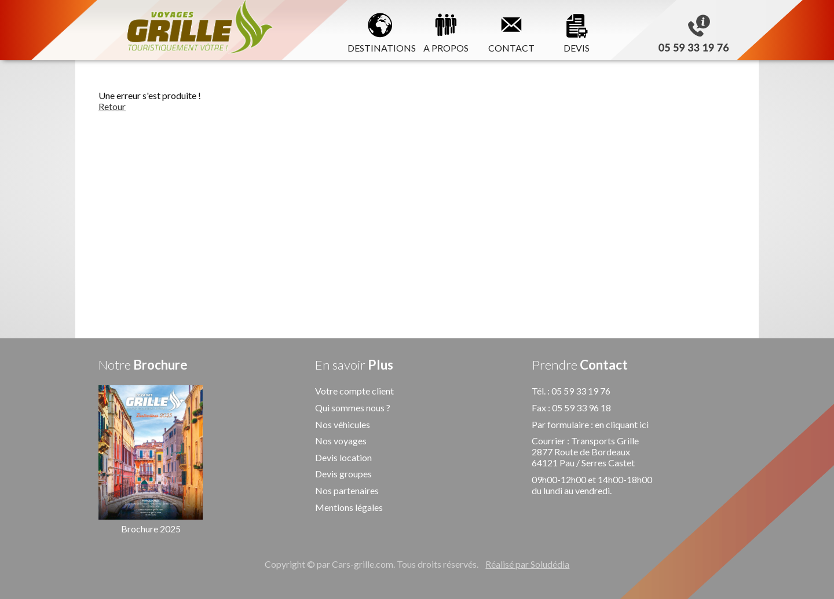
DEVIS (577, 30)
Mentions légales (349, 507)
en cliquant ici (622, 424)
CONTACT (511, 30)
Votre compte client (354, 390)
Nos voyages (341, 440)
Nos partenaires (347, 490)
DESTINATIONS (380, 30)
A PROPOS (446, 30)
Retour (112, 106)
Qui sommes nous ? (352, 407)
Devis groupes (343, 473)
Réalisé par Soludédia (527, 563)
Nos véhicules (342, 424)
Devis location (343, 457)
